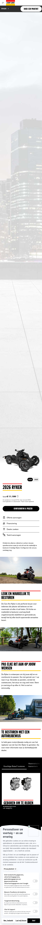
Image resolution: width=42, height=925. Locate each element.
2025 (36, 479)
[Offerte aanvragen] (21, 517)
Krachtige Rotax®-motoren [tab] (14, 766)
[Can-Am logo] (10, 3)
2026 (30, 479)
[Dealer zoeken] (21, 529)
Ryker (3, 8)
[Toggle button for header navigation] (3, 3)
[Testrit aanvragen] (21, 535)
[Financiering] (21, 523)
